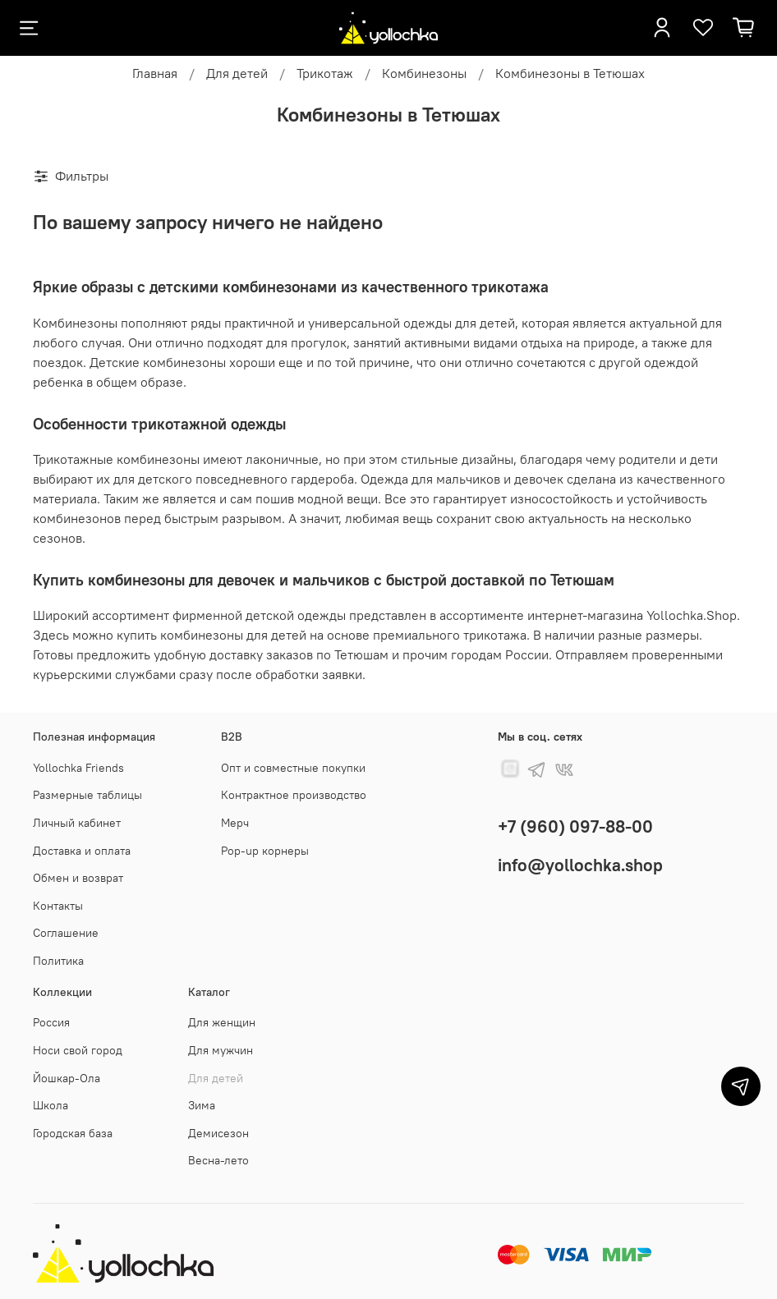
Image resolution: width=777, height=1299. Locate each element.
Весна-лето (218, 1160)
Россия (51, 1022)
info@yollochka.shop (580, 865)
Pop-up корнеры (265, 850)
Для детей (237, 73)
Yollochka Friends (78, 767)
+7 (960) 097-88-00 (575, 826)
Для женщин (221, 1022)
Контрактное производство (293, 794)
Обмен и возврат (78, 877)
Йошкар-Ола (66, 1078)
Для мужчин (220, 1050)
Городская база (73, 1133)
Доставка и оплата (82, 850)
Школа (50, 1105)
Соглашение (66, 932)
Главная (154, 73)
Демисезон (218, 1133)
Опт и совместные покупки (293, 767)
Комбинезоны (424, 73)
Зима (201, 1105)
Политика (58, 960)
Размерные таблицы (87, 794)
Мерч (235, 822)
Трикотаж (325, 73)
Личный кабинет (77, 822)
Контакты (58, 905)
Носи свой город (77, 1050)
